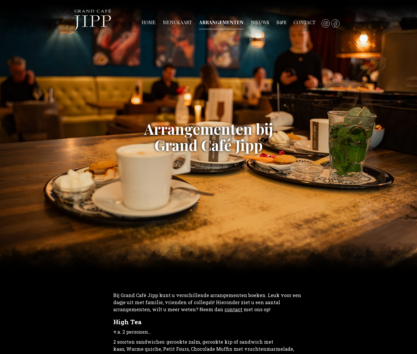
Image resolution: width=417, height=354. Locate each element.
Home (149, 22)
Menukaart (177, 22)
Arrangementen (221, 22)
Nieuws (260, 22)
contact (233, 309)
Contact (304, 22)
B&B (281, 22)
